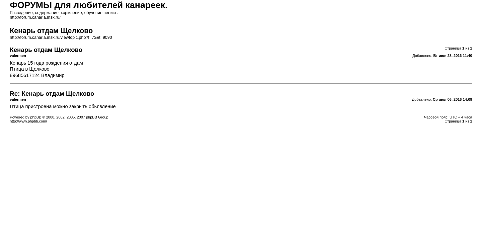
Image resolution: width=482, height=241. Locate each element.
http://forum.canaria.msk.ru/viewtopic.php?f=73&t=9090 (61, 37)
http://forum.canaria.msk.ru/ (35, 17)
